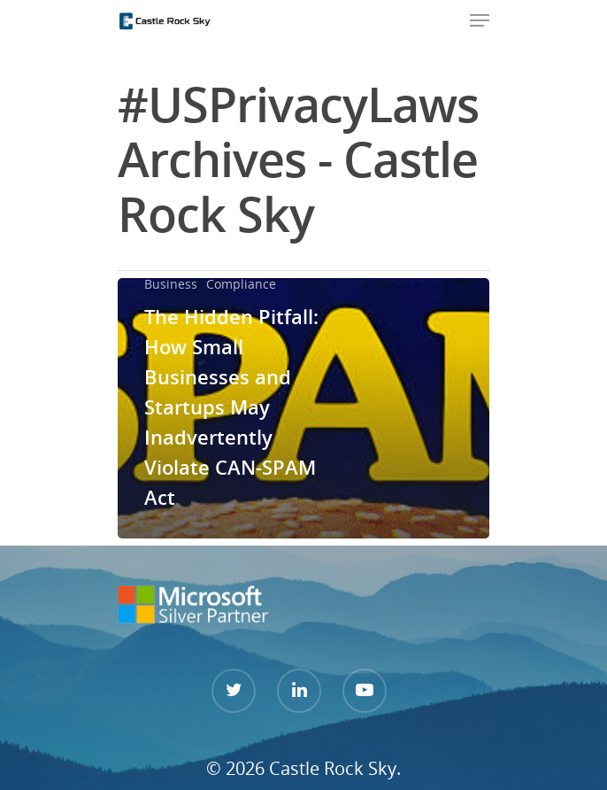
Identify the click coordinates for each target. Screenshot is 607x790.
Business (170, 283)
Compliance (241, 283)
